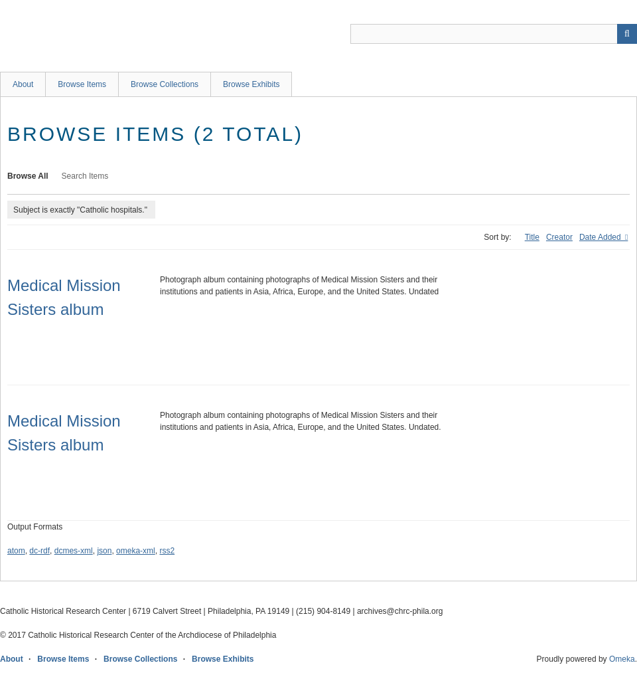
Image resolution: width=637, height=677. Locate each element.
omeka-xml (135, 550)
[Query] (493, 34)
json (104, 550)
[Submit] (627, 34)
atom (16, 550)
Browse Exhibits (251, 84)
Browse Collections (164, 84)
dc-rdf (39, 550)
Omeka (622, 659)
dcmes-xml (73, 550)
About (23, 84)
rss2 (167, 550)
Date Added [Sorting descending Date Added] (601, 237)
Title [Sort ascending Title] (532, 237)
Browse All (27, 176)
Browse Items (82, 84)
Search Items (85, 176)
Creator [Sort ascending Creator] (559, 237)
